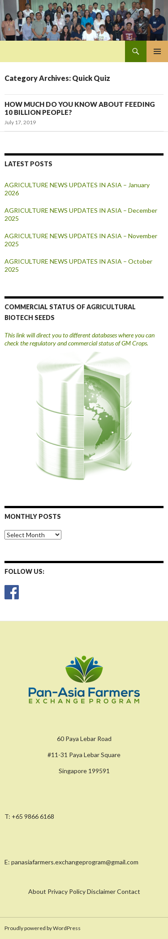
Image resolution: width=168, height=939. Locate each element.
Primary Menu (157, 51)
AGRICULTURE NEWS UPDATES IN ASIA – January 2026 (77, 189)
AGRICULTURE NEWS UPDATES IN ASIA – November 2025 (80, 240)
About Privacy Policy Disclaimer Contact (84, 891)
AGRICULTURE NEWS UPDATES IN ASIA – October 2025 (78, 265)
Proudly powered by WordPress (42, 928)
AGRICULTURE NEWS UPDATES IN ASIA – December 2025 (80, 214)
